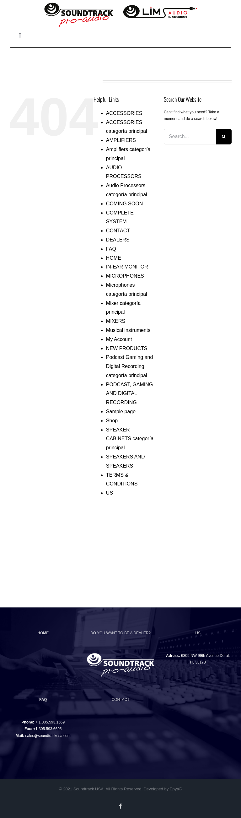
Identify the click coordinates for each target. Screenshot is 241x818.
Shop (112, 420)
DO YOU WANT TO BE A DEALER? (120, 633)
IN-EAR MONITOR (127, 266)
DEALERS (118, 239)
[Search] (224, 136)
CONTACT (118, 230)
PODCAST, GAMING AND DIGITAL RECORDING (129, 393)
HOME (113, 258)
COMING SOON (124, 203)
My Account (119, 339)
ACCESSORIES (124, 113)
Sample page (121, 411)
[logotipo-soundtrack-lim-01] (120, 3)
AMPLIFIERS (121, 140)
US (109, 493)
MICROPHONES (125, 276)
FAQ (111, 249)
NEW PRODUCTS (126, 348)
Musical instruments (128, 330)
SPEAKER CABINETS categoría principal (129, 439)
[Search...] (190, 136)
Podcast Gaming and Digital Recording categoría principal (129, 366)
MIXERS (115, 321)
